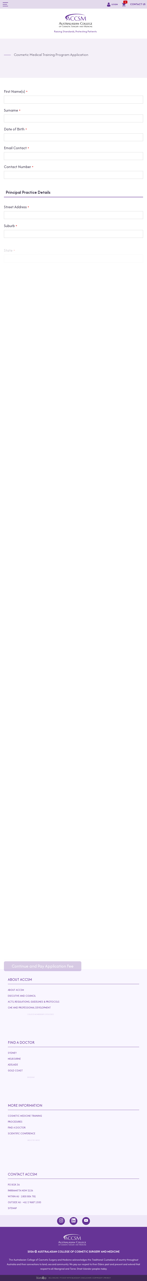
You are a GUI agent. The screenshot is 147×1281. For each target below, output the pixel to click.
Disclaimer (86, 1277)
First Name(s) (14, 91)
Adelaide (34, 1066)
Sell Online (53, 1277)
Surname (11, 110)
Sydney (13, 1053)
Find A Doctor (21, 1042)
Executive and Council (26, 996)
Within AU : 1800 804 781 (26, 1196)
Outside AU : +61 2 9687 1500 (41, 1203)
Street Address (15, 213)
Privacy (107, 1277)
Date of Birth (14, 129)
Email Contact (15, 148)
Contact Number (17, 167)
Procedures (20, 1121)
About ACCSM (17, 990)
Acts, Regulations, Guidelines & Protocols (47, 1003)
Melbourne (20, 1058)
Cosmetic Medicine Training (26, 1115)
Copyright (98, 1277)
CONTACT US (137, 4)
